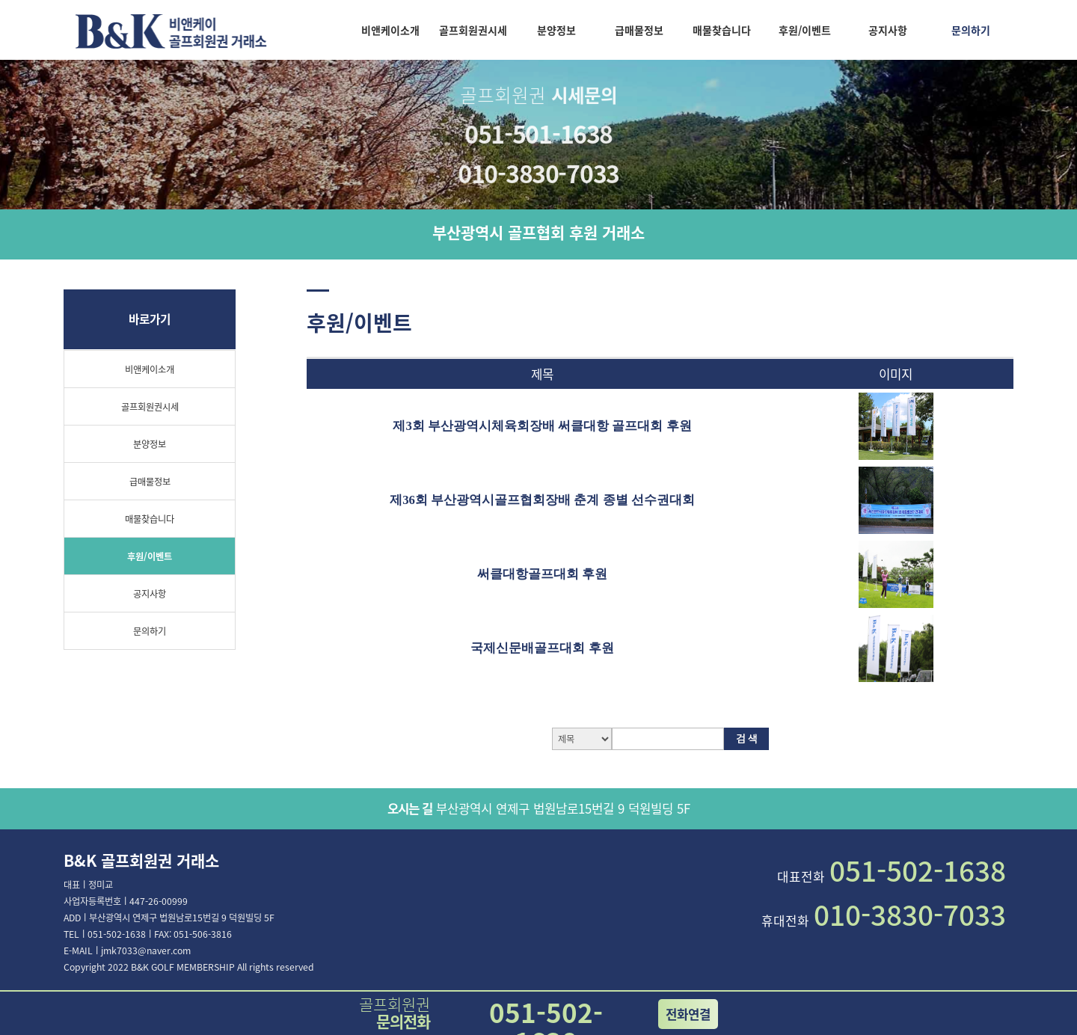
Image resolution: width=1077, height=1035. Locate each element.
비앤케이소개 (390, 29)
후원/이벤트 (805, 29)
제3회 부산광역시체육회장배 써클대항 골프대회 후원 (542, 426)
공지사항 (887, 29)
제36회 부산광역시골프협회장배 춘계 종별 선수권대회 (542, 500)
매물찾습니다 (722, 29)
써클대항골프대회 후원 (542, 574)
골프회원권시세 (473, 29)
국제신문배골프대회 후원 (541, 648)
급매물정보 (639, 29)
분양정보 (556, 29)
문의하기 (970, 29)
